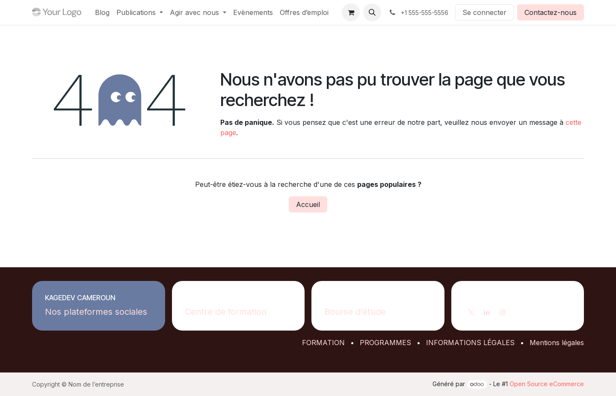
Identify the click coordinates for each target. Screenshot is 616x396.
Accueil (308, 204)
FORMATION (323, 342)
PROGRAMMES (385, 342)
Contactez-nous (550, 12)
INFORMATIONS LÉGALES (470, 342)
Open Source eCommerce (546, 383)
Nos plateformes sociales (96, 312)
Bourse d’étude (355, 312)
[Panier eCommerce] (351, 12)
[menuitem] (102, 12)
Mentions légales (557, 342)
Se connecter (484, 12)
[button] (372, 12)
